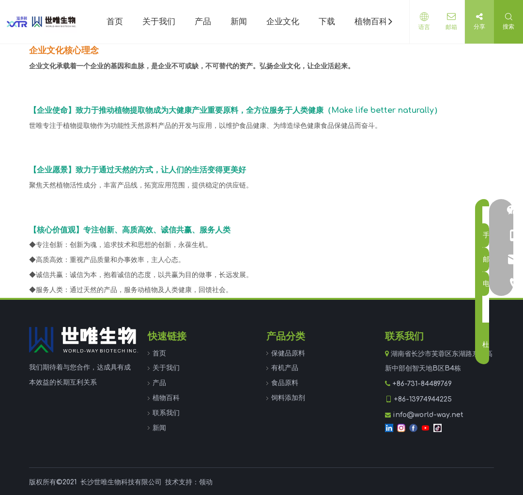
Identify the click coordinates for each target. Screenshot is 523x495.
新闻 (159, 428)
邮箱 (450, 27)
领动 (206, 482)
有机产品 (284, 367)
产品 (159, 383)
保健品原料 (288, 353)
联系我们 (166, 413)
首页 (159, 353)
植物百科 (166, 398)
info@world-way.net (428, 414)
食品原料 (284, 383)
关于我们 (166, 367)
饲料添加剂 (288, 398)
